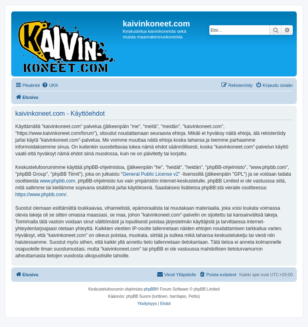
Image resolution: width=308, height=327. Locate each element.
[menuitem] (50, 85)
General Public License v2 (150, 174)
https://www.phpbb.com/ (40, 194)
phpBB (150, 289)
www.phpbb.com (57, 181)
